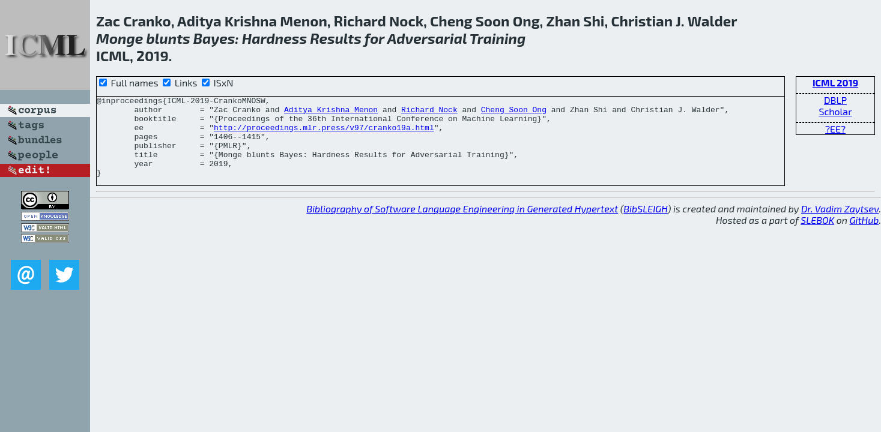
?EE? (835, 128)
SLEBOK (817, 236)
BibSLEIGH (645, 224)
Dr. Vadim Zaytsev (840, 224)
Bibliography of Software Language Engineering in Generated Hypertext (462, 224)
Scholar (835, 111)
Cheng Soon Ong (513, 112)
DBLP (835, 100)
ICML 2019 (835, 82)
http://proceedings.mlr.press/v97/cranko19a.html (324, 134)
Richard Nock (429, 112)
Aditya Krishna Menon (331, 112)
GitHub (864, 236)
